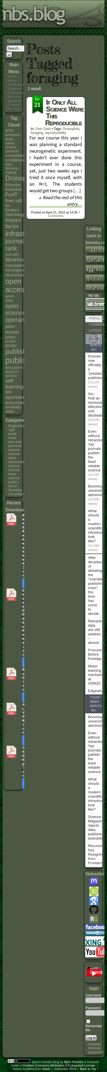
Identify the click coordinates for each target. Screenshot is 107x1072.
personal (14, 446)
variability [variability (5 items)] (13, 407)
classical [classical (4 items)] (11, 151)
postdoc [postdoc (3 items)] (10, 341)
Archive (13, 109)
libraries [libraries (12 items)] (14, 260)
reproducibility (55, 133)
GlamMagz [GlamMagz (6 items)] (15, 214)
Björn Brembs (73, 1062)
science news (14, 472)
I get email (12, 432)
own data (15, 442)
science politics (14, 480)
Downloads (16, 93)
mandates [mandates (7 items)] (14, 265)
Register (94, 1044)
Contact (14, 105)
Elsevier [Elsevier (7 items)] (13, 184)
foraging (37, 133)
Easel (47, 1069)
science (14, 466)
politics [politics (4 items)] (10, 337)
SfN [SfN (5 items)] (8, 392)
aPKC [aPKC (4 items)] (9, 131)
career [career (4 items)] (10, 143)
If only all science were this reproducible (64, 112)
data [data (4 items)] (8, 164)
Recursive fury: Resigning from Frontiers (96, 854)
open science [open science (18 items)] (15, 309)
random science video (14, 454)
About (12, 81)
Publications (17, 85)
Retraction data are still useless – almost (96, 632)
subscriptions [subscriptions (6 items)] (17, 402)
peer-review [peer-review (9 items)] (12, 329)
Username (93, 995)
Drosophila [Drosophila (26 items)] (21, 178)
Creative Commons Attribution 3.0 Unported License (59, 1065)
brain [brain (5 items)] (9, 139)
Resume (14, 97)
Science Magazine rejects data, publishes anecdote (96, 827)
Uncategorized (19, 494)
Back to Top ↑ (89, 1069)
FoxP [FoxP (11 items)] (11, 194)
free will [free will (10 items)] (13, 200)
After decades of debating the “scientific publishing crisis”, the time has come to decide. (96, 586)
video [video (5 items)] (9, 411)
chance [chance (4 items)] (10, 147)
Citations (14, 89)
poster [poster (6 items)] (11, 345)
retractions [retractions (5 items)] (14, 367)
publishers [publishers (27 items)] (20, 351)
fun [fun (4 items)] (7, 206)
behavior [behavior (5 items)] (12, 135)
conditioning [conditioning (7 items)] (16, 160)
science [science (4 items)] (11, 376)
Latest (95, 331)
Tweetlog (15, 490)
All (94, 349)
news (12, 438)
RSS (73, 1069)
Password (92, 1008)
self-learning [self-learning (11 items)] (14, 384)
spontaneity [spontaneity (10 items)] (18, 397)
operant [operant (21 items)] (15, 319)
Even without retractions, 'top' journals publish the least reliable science (97, 450)
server (12, 486)
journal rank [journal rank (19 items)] (14, 245)
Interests (14, 101)
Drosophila (71, 129)
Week (94, 701)
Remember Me (93, 1026)
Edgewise (96, 691)
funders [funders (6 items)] (12, 210)
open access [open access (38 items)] (16, 285)
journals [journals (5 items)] (12, 254)
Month (95, 345)
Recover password (95, 1050)
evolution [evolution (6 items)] (13, 189)
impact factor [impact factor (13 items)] (13, 223)
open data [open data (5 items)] (9, 298)
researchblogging (21, 462)
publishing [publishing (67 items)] (24, 360)
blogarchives (17, 426)
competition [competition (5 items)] (15, 155)
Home (12, 77)
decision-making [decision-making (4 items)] (12, 170)
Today (95, 697)
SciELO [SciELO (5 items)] (11, 372)
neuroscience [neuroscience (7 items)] (18, 274)
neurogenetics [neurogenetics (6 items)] (18, 270)
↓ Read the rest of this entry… (60, 201)
